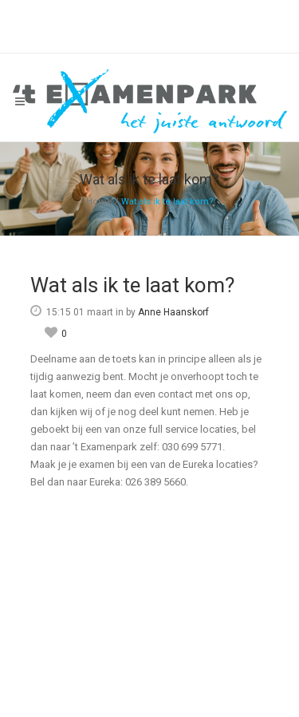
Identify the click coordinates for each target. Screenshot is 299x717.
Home (99, 201)
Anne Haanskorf (173, 312)
